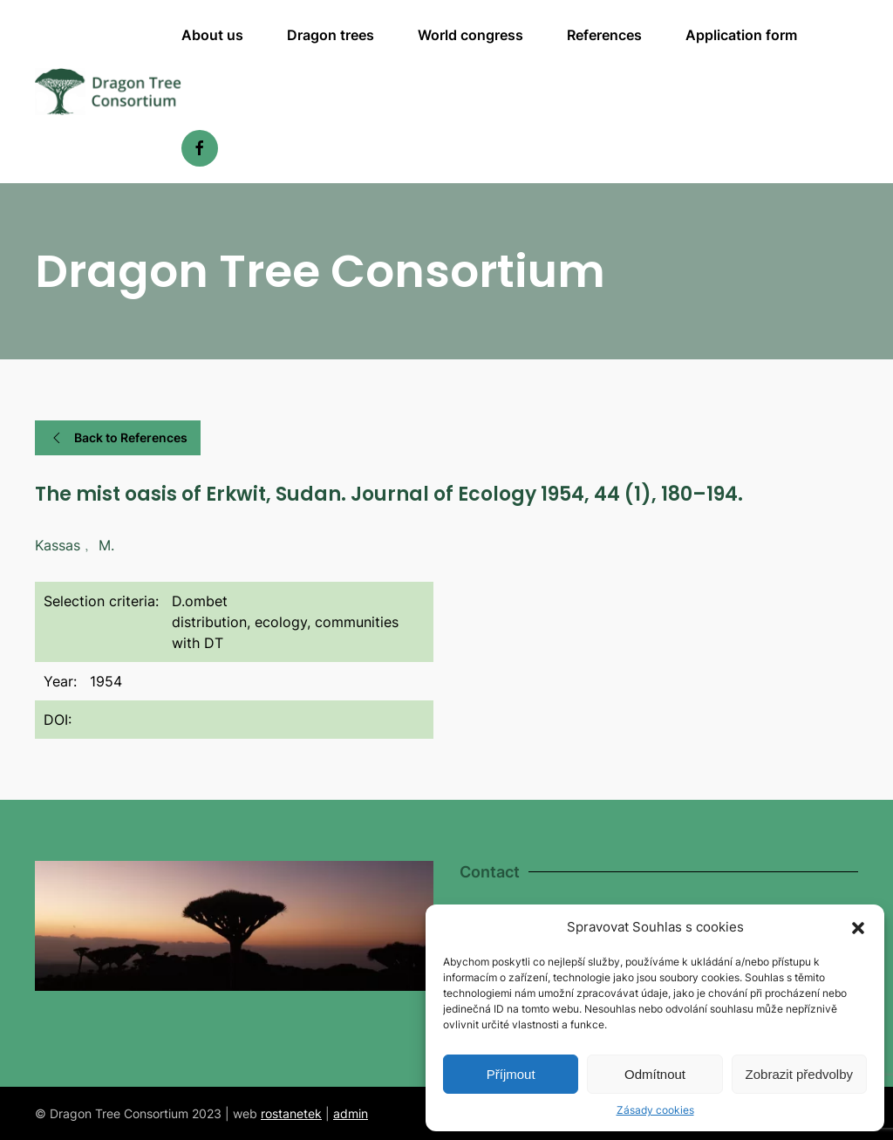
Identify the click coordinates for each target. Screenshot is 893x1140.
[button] (858, 927)
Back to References (117, 438)
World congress (470, 35)
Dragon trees (330, 35)
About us (212, 35)
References (604, 35)
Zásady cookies (655, 1109)
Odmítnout (654, 1074)
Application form (741, 35)
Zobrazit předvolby (799, 1074)
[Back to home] (108, 91)
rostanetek (291, 1113)
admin (350, 1113)
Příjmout (511, 1074)
